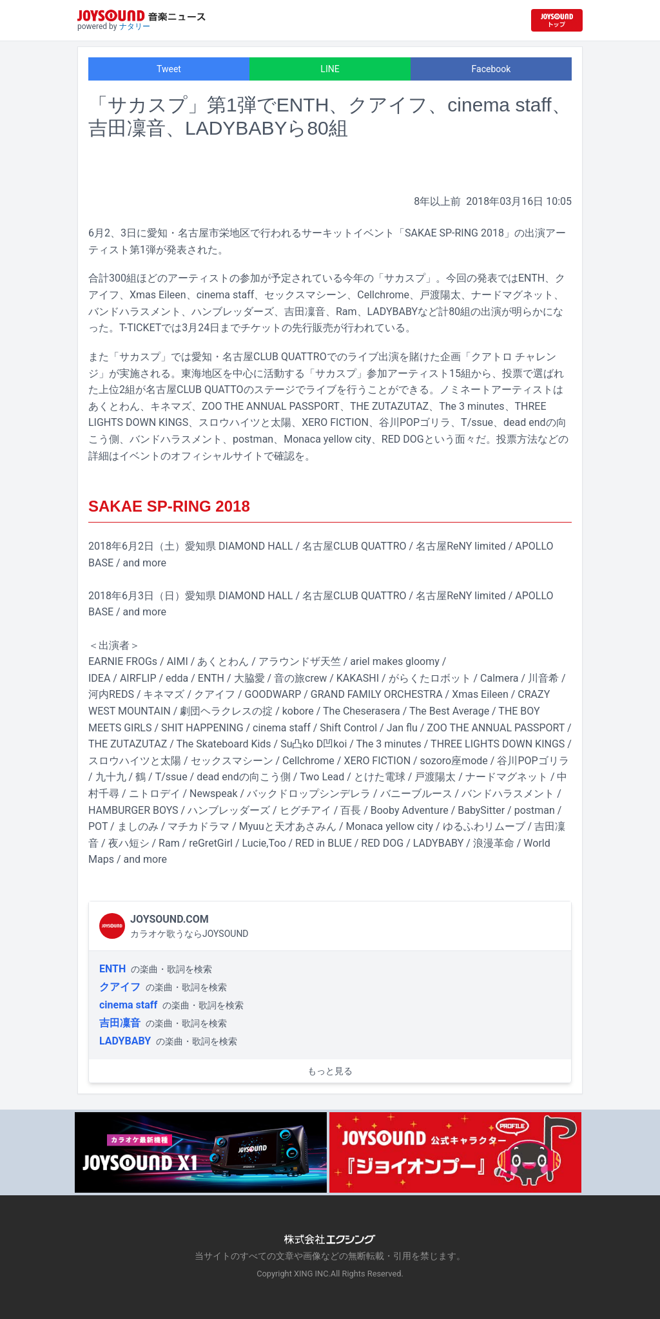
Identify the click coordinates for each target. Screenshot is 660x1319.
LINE (329, 69)
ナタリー (134, 26)
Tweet (169, 69)
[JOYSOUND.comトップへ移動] (557, 20)
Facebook (491, 69)
